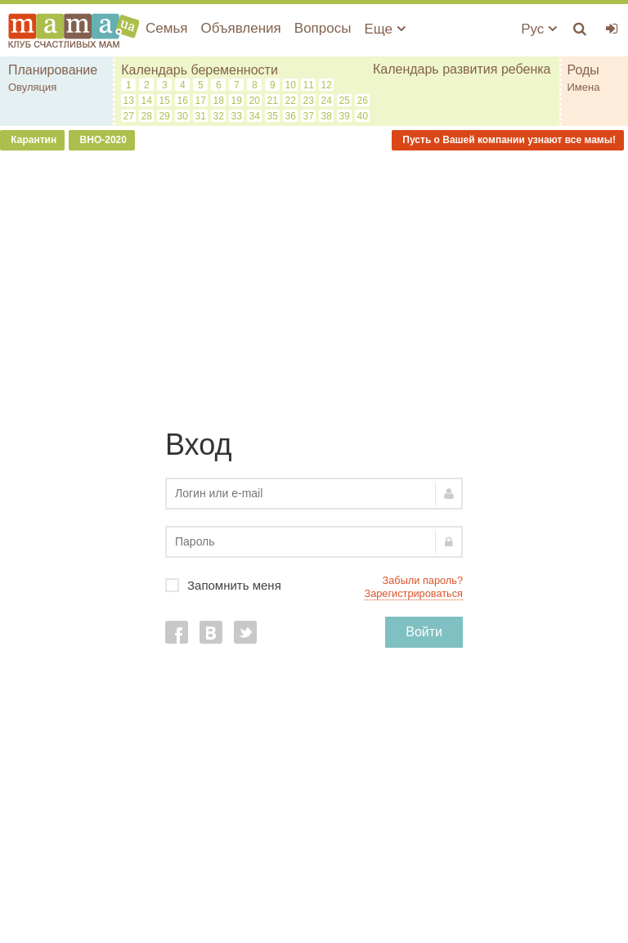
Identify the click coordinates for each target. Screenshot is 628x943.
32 (218, 116)
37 (308, 116)
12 (326, 85)
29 (164, 116)
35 (272, 116)
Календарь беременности (199, 70)
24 (326, 100)
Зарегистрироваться (413, 593)
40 (362, 116)
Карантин (32, 140)
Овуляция (32, 87)
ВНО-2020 (102, 140)
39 (344, 116)
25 (344, 100)
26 (362, 100)
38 (326, 116)
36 (290, 116)
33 (236, 116)
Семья (166, 28)
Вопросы (323, 28)
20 (254, 100)
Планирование (52, 70)
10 (290, 85)
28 (146, 116)
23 (308, 100)
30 (182, 116)
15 (164, 100)
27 (128, 116)
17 (200, 100)
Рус (539, 29)
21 (272, 100)
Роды (583, 70)
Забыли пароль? (423, 580)
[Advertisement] (314, 281)
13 (128, 100)
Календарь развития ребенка (462, 69)
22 (290, 100)
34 (254, 116)
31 (200, 116)
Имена (583, 87)
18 (218, 100)
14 (146, 100)
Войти (424, 632)
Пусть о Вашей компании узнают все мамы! (508, 140)
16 (182, 100)
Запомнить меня (314, 585)
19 (236, 100)
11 (308, 85)
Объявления (240, 28)
